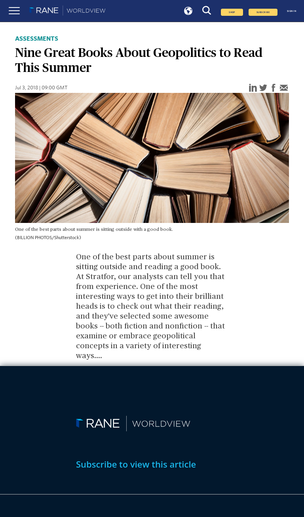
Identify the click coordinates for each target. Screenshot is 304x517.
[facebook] (273, 88)
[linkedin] (253, 88)
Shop (232, 12)
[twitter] (263, 88)
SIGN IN (291, 11)
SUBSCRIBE (263, 12)
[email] (284, 88)
